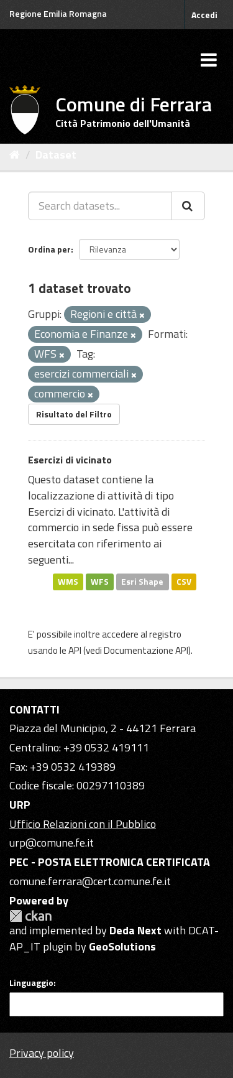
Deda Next (135, 930)
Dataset (55, 154)
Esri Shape (142, 581)
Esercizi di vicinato (70, 459)
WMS (68, 581)
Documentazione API (146, 650)
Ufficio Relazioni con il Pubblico (82, 823)
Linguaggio (31, 983)
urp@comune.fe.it (51, 842)
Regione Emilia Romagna (58, 13)
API (74, 650)
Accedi (204, 14)
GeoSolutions (122, 946)
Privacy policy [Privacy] (41, 1052)
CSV (183, 581)
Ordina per (49, 249)
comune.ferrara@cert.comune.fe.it (90, 881)
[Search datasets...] (100, 206)
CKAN (30, 915)
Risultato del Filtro (74, 414)
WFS (100, 581)
